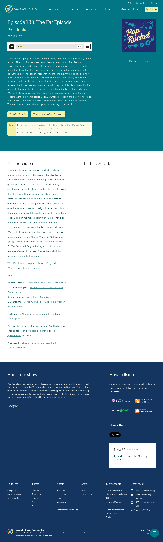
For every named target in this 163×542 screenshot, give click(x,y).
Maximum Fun (70, 133)
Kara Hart (50, 343)
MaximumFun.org (16, 347)
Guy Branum (54, 125)
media (27, 125)
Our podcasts (13, 491)
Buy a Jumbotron (88, 494)
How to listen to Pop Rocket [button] (47, 114)
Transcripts (36, 494)
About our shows (14, 494)
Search (154, 3)
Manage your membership (116, 494)
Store (107, 9)
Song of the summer (69, 129)
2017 (35, 129)
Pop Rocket (18, 29)
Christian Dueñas (30, 343)
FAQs (108, 517)
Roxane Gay (66, 125)
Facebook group (39, 331)
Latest (72, 9)
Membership (127, 9)
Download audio (17, 114)
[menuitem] (54, 9)
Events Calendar (38, 506)
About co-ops (62, 494)
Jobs (58, 506)
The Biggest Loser (24, 129)
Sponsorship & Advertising (67, 510)
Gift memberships (113, 498)
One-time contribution (115, 510)
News (34, 502)
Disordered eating (37, 133)
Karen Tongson (31, 268)
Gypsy (20, 125)
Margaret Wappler (80, 125)
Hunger (34, 125)
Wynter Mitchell (36, 263)
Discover (35, 498)
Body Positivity (23, 133)
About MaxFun (62, 491)
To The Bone (44, 129)
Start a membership (114, 491)
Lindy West (43, 125)
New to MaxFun (13, 498)
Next (148, 61)
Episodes (35, 491)
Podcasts (53, 9)
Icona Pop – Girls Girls (38, 297)
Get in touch (138, 484)
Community (61, 502)
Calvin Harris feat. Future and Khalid (46, 283)
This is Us (55, 129)
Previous (132, 61)
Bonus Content (112, 513)
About (89, 9)
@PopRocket (14, 335)
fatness (60, 133)
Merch (84, 491)
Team (59, 498)
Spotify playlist (15, 319)
